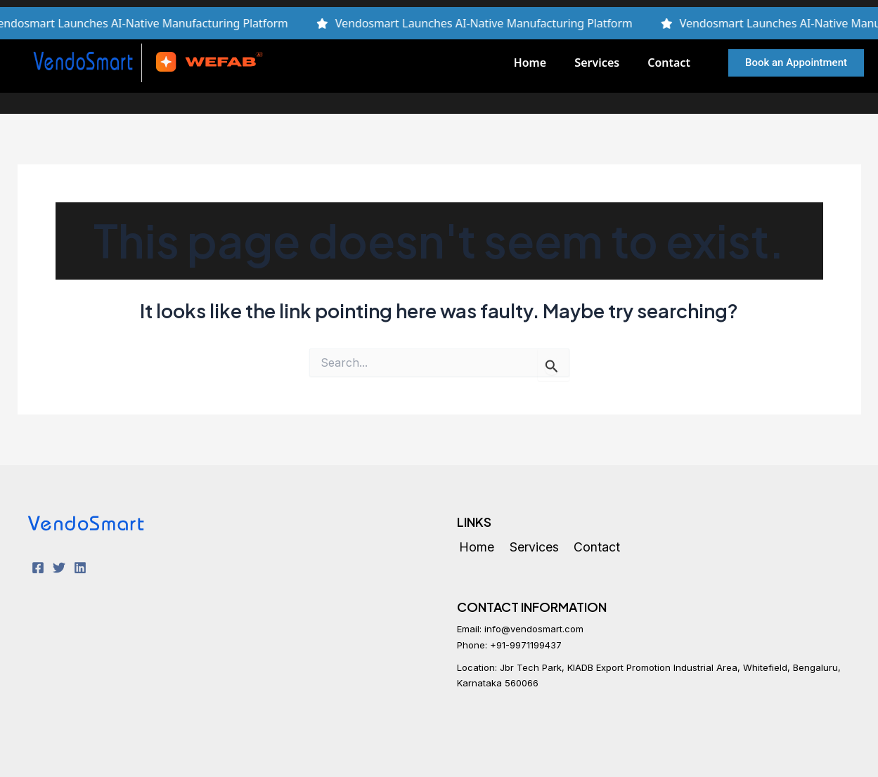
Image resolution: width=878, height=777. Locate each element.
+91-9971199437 (526, 645)
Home (530, 62)
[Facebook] (38, 567)
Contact (668, 62)
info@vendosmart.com (533, 628)
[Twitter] (59, 567)
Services (596, 62)
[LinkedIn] (80, 567)
